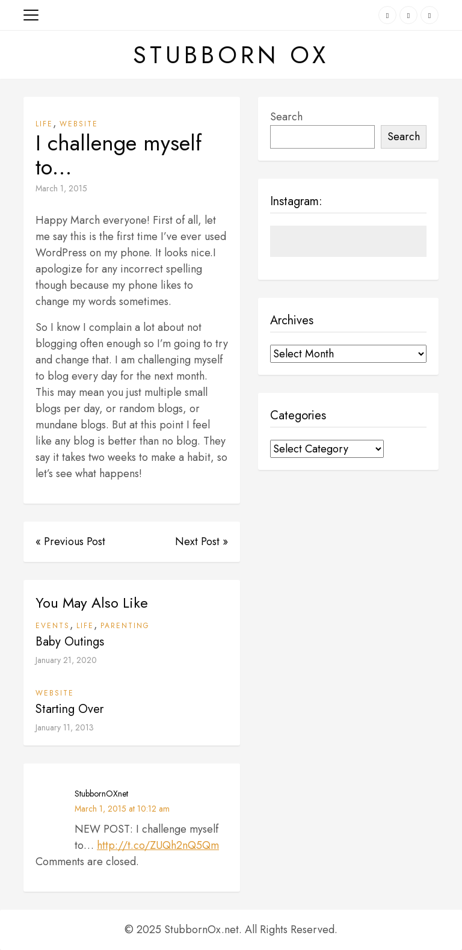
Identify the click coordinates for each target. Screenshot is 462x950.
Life (44, 124)
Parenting (125, 625)
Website (79, 124)
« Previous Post (70, 541)
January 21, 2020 (66, 660)
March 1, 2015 (61, 188)
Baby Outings (69, 641)
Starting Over (69, 709)
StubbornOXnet (101, 794)
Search (286, 117)
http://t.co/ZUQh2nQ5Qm (158, 845)
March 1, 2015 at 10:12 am (122, 809)
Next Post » (201, 541)
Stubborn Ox (231, 55)
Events (52, 625)
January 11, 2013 (64, 727)
